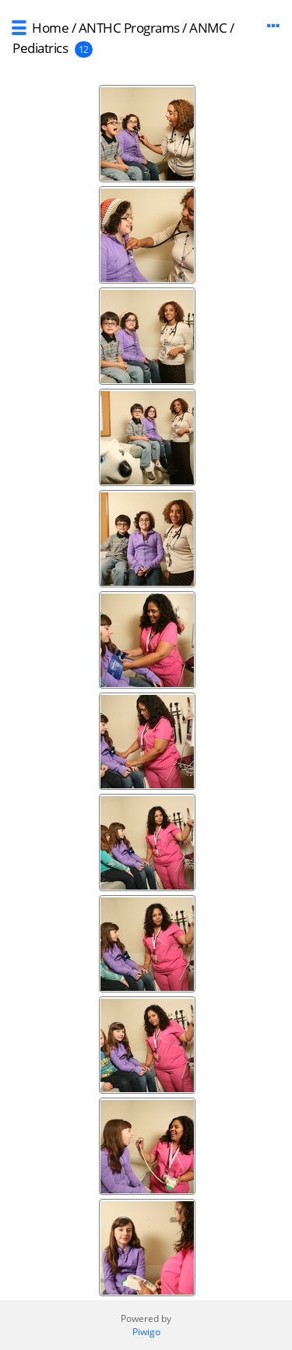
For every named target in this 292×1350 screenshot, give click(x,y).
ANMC (208, 28)
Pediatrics (40, 48)
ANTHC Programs (129, 28)
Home (50, 28)
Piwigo (146, 1331)
